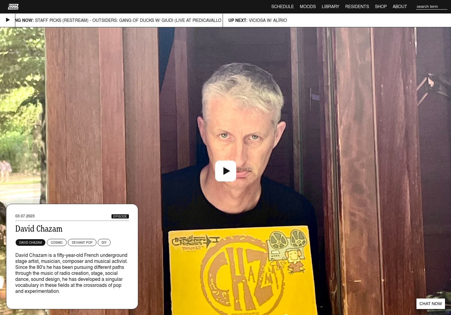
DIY (104, 242)
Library (330, 6)
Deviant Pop (82, 242)
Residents (357, 6)
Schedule (282, 6)
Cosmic (57, 242)
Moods (308, 6)
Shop (381, 6)
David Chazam (30, 242)
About (400, 6)
